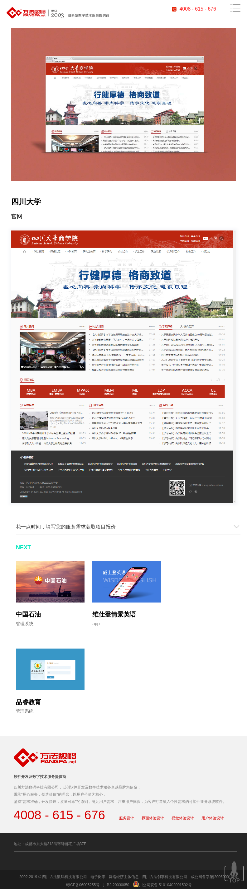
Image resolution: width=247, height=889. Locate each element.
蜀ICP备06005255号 (82, 885)
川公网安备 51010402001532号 (165, 885)
